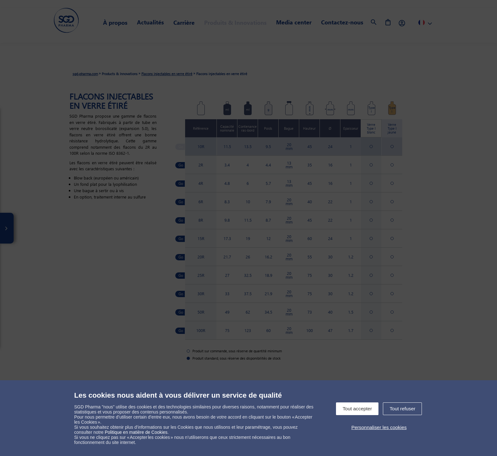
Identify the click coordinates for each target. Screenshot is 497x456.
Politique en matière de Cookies (136, 432)
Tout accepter (357, 408)
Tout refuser (402, 408)
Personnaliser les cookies (379, 427)
